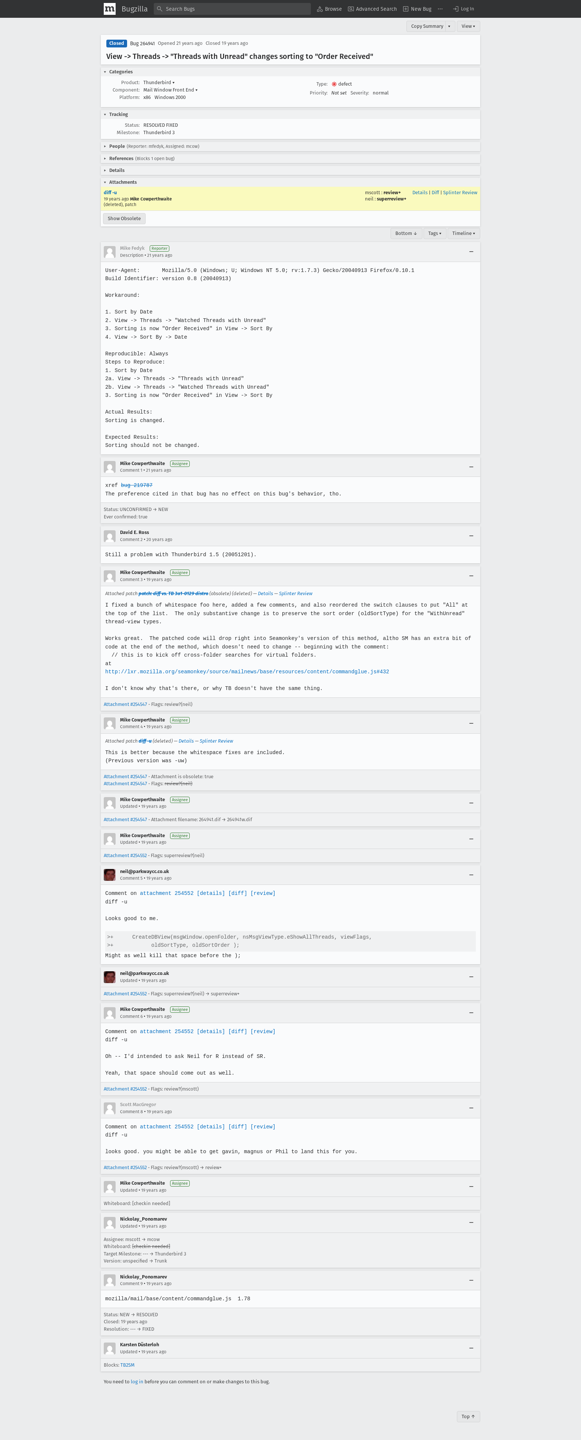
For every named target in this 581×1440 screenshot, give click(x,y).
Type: (322, 84)
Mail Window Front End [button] (170, 90)
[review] (260, 893)
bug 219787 (136, 485)
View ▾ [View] (468, 26)
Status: (132, 125)
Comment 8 (131, 1111)
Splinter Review (460, 192)
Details (420, 192)
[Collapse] (471, 252)
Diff (435, 192)
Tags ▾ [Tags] (435, 233)
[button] (463, 9)
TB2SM (127, 1365)
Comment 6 (131, 1016)
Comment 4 (131, 726)
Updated (128, 806)
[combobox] (232, 9)
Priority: (319, 93)
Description (131, 255)
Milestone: (128, 132)
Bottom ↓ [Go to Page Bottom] (406, 233)
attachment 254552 (165, 893)
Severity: (360, 93)
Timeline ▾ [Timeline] (463, 233)
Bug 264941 (142, 43)
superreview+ (391, 199)
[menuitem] (329, 9)
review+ (392, 192)
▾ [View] (449, 26)
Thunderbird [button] (159, 82)
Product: (130, 82)
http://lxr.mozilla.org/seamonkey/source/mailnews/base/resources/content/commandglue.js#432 (245, 671)
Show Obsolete (124, 218)
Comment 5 (131, 878)
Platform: (129, 97)
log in (137, 1381)
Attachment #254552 (125, 855)
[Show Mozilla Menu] (110, 9)
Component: (126, 90)
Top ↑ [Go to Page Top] (468, 1416)
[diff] (235, 893)
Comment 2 (131, 539)
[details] (209, 893)
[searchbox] (232, 9)
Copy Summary (427, 26)
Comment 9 (131, 1283)
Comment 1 (131, 470)
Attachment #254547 (125, 704)
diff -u (110, 192)
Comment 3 (131, 579)
